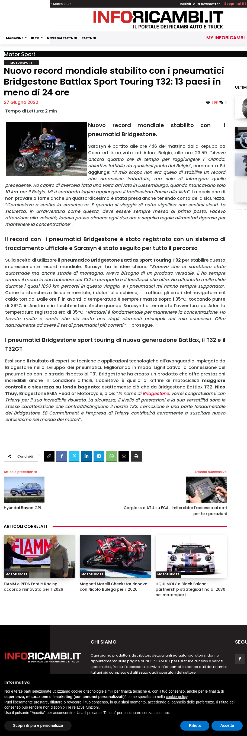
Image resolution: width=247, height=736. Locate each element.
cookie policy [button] (176, 697)
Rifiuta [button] (195, 725)
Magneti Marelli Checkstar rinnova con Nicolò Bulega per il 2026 (113, 586)
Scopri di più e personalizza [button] (38, 725)
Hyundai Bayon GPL (22, 507)
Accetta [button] (227, 725)
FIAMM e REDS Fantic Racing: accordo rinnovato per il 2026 (33, 586)
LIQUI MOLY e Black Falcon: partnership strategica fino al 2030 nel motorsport (190, 589)
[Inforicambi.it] (158, 20)
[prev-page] (238, 212)
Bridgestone (156, 393)
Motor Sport (20, 54)
